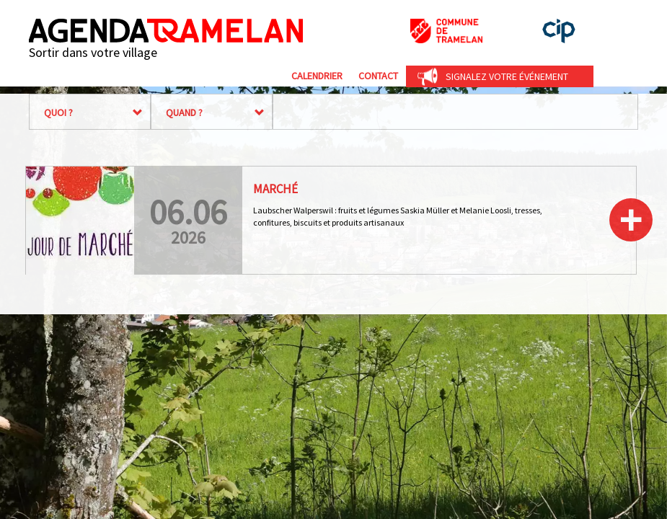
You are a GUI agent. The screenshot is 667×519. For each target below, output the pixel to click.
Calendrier (317, 75)
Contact (378, 75)
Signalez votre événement (507, 76)
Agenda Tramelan (166, 31)
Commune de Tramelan (446, 31)
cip (559, 31)
